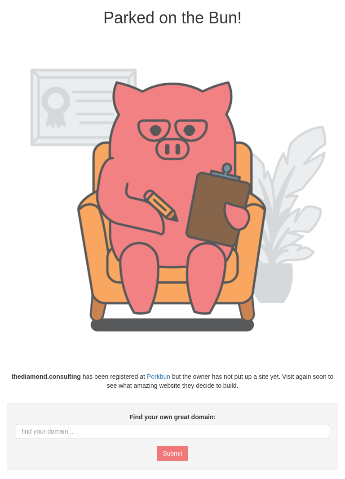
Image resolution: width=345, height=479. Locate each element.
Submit (172, 453)
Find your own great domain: (172, 417)
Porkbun (158, 376)
